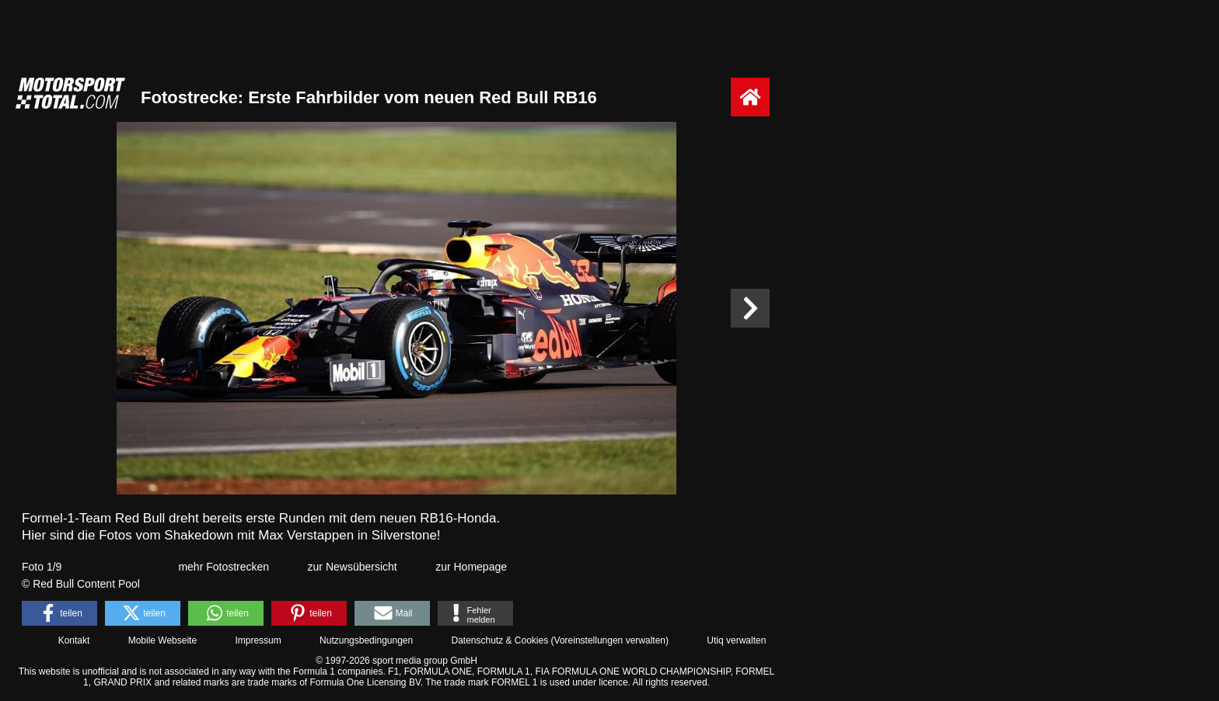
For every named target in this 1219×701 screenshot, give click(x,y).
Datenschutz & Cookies (499, 640)
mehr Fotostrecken (223, 566)
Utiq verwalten (736, 640)
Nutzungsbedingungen (366, 640)
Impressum (258, 640)
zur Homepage (471, 566)
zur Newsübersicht (352, 566)
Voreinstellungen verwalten (609, 640)
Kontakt (74, 640)
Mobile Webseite (162, 640)
